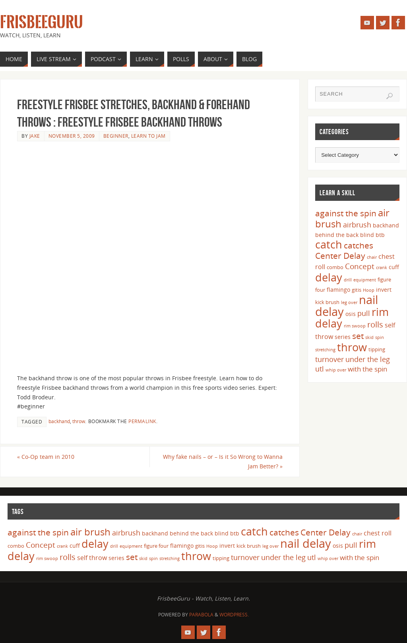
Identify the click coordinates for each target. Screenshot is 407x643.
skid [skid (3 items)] (369, 337)
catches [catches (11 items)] (358, 245)
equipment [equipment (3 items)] (364, 280)
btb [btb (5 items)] (380, 235)
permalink (142, 421)
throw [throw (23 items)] (352, 347)
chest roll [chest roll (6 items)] (377, 533)
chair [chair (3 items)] (372, 257)
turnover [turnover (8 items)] (329, 359)
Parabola (201, 614)
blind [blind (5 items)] (367, 235)
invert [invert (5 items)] (383, 289)
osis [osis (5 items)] (350, 314)
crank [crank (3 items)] (381, 267)
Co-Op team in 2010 (45, 456)
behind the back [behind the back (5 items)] (337, 235)
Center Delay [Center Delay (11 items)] (340, 255)
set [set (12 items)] (358, 335)
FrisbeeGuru (41, 22)
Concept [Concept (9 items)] (359, 266)
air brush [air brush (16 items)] (90, 531)
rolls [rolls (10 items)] (375, 324)
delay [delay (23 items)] (328, 277)
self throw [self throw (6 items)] (92, 557)
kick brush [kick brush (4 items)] (327, 302)
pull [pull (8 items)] (363, 313)
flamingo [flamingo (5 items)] (338, 289)
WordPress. (234, 614)
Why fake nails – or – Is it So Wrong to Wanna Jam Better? (223, 461)
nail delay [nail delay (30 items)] (305, 543)
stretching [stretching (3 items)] (325, 349)
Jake (34, 136)
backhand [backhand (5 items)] (386, 225)
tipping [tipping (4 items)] (376, 349)
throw (78, 421)
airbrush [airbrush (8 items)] (357, 224)
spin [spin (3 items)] (379, 337)
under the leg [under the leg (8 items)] (367, 359)
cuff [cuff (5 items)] (394, 267)
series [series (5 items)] (343, 337)
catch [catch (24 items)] (328, 244)
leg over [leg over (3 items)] (349, 302)
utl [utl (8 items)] (319, 368)
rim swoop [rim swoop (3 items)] (355, 326)
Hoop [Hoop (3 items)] (368, 290)
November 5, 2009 (71, 136)
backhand (59, 421)
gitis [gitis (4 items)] (356, 289)
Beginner (115, 136)
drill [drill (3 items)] (348, 280)
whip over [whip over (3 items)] (336, 370)
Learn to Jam (148, 136)
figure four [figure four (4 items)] (156, 545)
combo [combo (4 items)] (335, 267)
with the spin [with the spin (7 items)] (367, 368)
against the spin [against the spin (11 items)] (345, 213)
